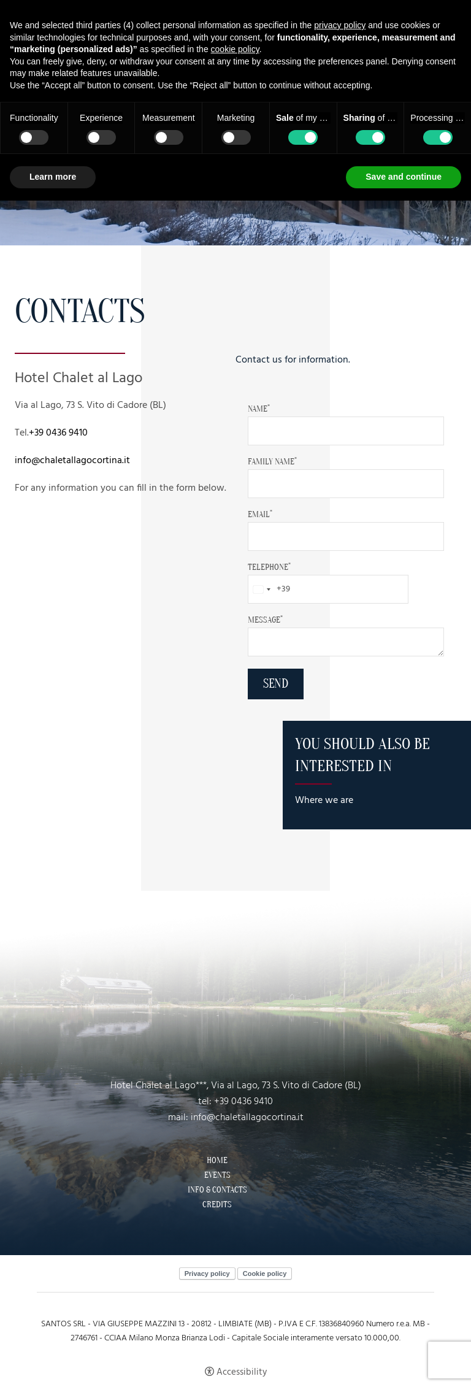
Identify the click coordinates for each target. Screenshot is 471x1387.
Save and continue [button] (404, 177)
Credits (217, 1205)
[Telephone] (328, 589)
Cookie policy (265, 1273)
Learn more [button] (52, 177)
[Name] (346, 431)
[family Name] (346, 483)
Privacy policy (207, 1273)
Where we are (324, 801)
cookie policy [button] (235, 49)
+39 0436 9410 (58, 433)
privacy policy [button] (340, 25)
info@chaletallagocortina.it (72, 461)
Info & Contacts (217, 1190)
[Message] (346, 642)
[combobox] (269, 589)
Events (217, 1175)
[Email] (346, 536)
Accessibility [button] (241, 1372)
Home (217, 1160)
